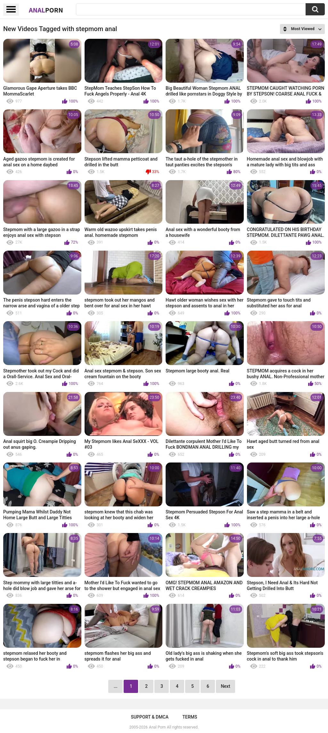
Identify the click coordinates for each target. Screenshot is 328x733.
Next (225, 686)
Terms (190, 717)
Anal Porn (157, 727)
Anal (46, 9)
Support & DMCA (149, 717)
